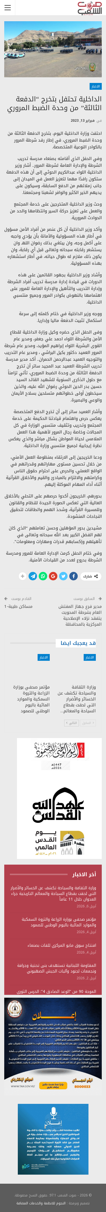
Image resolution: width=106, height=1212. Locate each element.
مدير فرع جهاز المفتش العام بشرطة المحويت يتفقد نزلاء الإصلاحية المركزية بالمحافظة (80, 615)
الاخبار (96, 86)
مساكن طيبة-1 (18, 606)
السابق (88, 723)
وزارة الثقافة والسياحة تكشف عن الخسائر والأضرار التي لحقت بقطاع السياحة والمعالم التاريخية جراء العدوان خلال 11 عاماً (53, 893)
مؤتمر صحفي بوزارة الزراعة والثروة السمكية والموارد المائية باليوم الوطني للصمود (59, 922)
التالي (71, 723)
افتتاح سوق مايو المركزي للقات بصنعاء (61, 945)
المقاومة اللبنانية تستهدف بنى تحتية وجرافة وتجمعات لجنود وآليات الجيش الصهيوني (56, 968)
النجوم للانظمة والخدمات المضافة (41, 1203)
